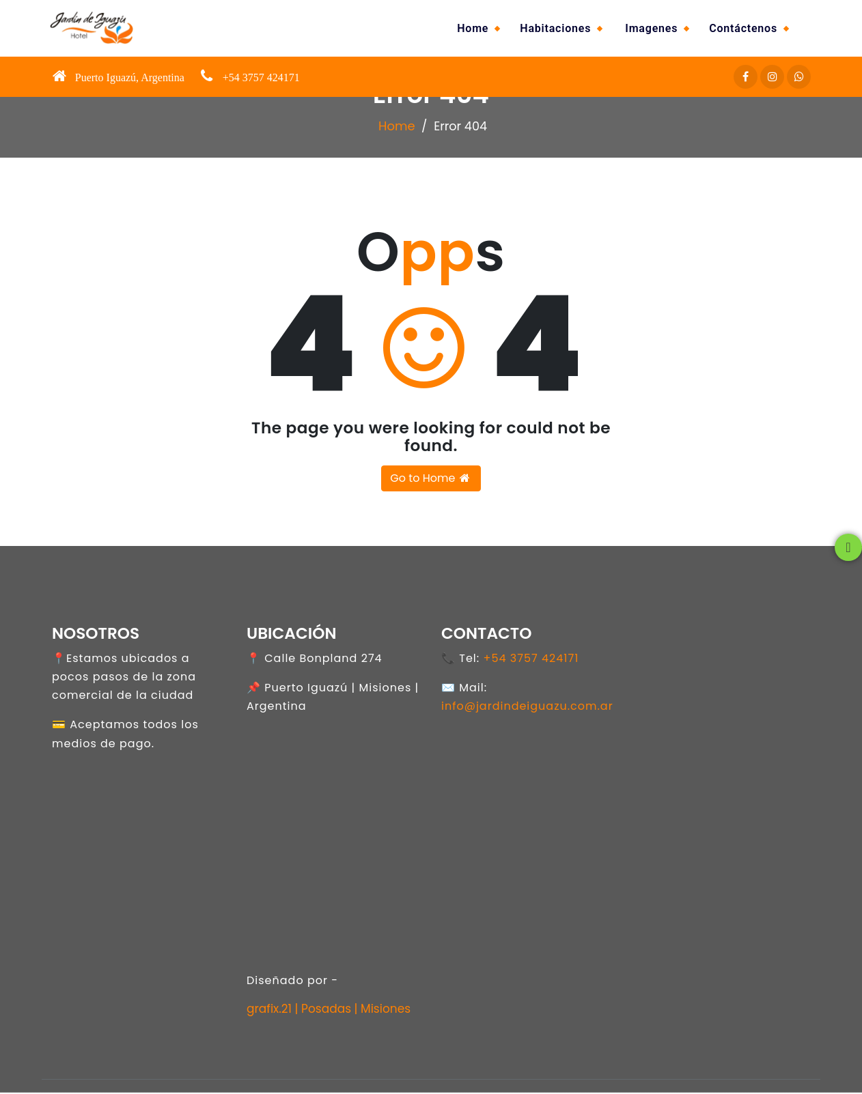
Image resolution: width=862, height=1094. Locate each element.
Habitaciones (555, 28)
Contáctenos (743, 28)
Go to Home (430, 479)
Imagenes (651, 28)
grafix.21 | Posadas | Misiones (329, 1011)
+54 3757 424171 (531, 660)
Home (472, 28)
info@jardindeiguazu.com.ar (527, 708)
